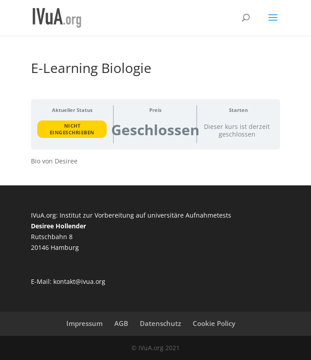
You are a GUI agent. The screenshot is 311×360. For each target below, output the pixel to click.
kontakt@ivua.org (79, 281)
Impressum (84, 323)
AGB (121, 323)
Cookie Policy (214, 323)
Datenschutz (160, 323)
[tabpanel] (155, 161)
